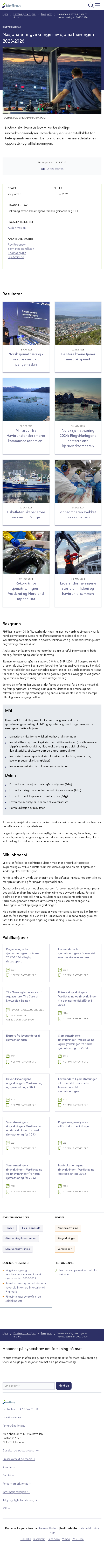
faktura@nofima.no (14, 1426)
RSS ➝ (6, 1508)
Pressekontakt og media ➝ (19, 1459)
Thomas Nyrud (17, 253)
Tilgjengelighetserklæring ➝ (20, 1500)
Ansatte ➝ (9, 1467)
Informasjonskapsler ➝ (16, 1492)
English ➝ (8, 1475)
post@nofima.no (13, 1417)
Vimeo (66, 1539)
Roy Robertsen (17, 244)
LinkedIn (25, 1539)
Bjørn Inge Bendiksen (21, 249)
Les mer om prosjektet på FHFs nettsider (78, 1272)
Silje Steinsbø (16, 257)
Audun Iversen (17, 228)
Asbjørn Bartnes (48, 1528)
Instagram (39, 1539)
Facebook (54, 1539)
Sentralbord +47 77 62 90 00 (20, 1409)
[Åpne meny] (83, 6)
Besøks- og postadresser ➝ (21, 1450)
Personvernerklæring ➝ (17, 1484)
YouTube (78, 1539)
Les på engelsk (52, 169)
